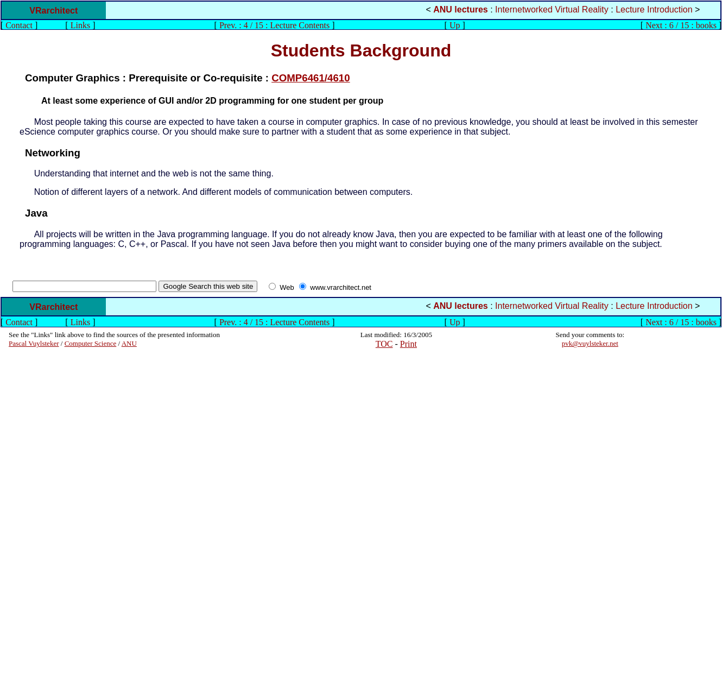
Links (80, 25)
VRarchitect (53, 10)
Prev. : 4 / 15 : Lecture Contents (274, 25)
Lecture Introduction (654, 9)
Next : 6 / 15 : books (681, 25)
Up (454, 25)
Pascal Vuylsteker (34, 343)
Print (408, 343)
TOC (384, 343)
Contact (19, 25)
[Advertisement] (41, 519)
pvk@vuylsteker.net (590, 343)
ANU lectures (460, 9)
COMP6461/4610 (310, 78)
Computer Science (91, 343)
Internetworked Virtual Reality (552, 9)
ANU (129, 343)
